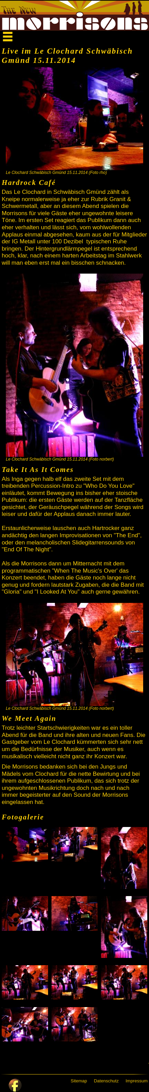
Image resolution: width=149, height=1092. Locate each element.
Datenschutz (106, 1080)
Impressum (137, 1080)
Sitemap (79, 1080)
